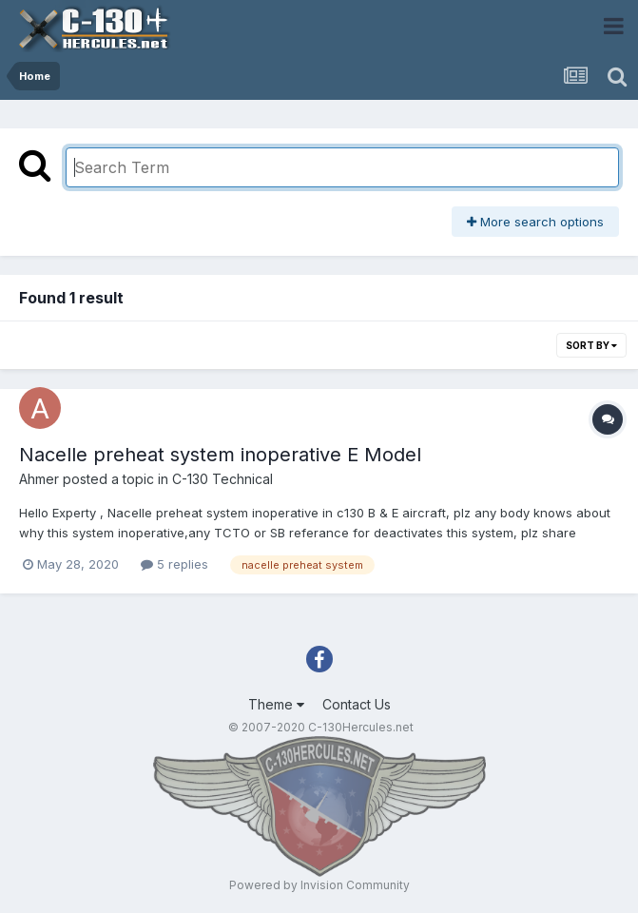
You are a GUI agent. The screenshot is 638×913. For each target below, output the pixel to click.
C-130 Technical (222, 479)
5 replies (174, 564)
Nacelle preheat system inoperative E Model (220, 454)
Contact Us (356, 704)
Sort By (591, 345)
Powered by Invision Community (319, 885)
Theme (276, 704)
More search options (535, 221)
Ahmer (39, 479)
